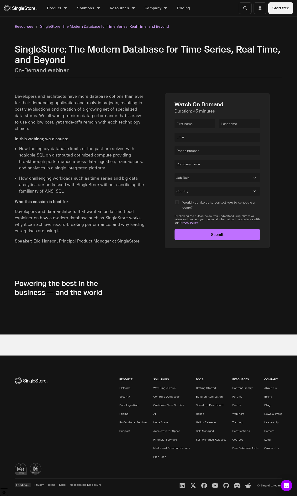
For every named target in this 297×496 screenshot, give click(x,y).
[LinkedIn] (182, 485)
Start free (280, 8)
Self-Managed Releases (211, 439)
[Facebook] (204, 485)
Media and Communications (171, 448)
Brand (268, 396)
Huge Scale (160, 422)
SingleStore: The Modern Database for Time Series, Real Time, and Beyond (104, 26)
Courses (237, 439)
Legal (267, 439)
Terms (51, 484)
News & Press (273, 413)
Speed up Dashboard (209, 405)
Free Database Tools (245, 448)
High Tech (159, 456)
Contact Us (271, 448)
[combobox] (177, 178)
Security (124, 396)
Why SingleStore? (164, 388)
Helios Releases (206, 422)
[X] (193, 485)
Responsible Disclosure (85, 484)
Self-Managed (205, 431)
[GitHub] (226, 485)
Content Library (242, 388)
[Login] (260, 8)
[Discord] (237, 485)
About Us (270, 388)
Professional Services (133, 422)
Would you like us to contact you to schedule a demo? (218, 205)
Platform (125, 388)
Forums (237, 396)
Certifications (241, 431)
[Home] (20, 8)
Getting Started (206, 388)
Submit (217, 234)
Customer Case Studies (168, 405)
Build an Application (209, 396)
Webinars (238, 413)
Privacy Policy (189, 222)
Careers (269, 431)
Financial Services (165, 439)
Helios (200, 413)
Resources (24, 26)
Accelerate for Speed (166, 431)
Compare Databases (166, 396)
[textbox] (195, 123)
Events (236, 405)
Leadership (271, 422)
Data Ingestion (128, 405)
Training (237, 422)
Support (124, 431)
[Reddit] (248, 485)
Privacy (39, 484)
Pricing (124, 413)
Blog (267, 405)
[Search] (245, 8)
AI (154, 413)
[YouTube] (215, 485)
